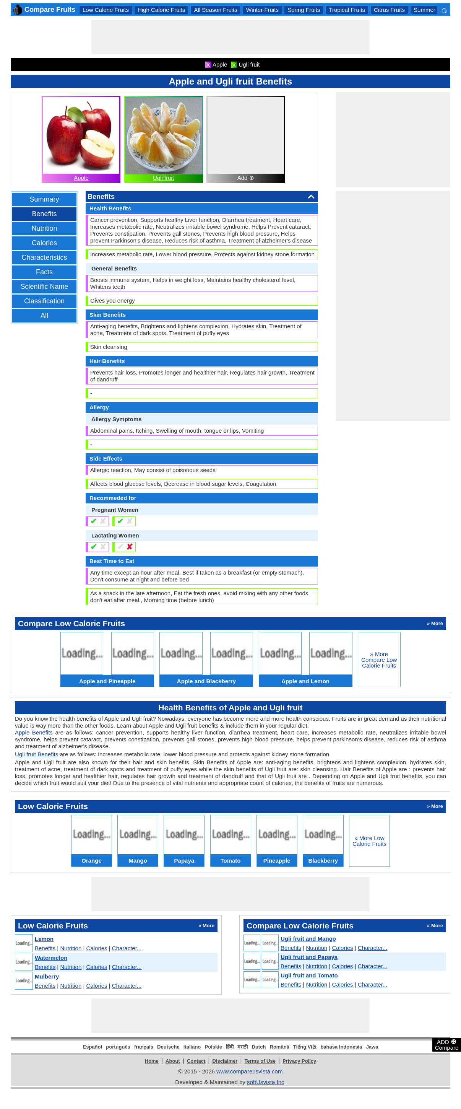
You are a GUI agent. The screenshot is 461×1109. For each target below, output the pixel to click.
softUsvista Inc (265, 1082)
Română (279, 1047)
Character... (127, 948)
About (173, 1061)
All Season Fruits (215, 10)
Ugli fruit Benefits (36, 754)
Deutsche (168, 1047)
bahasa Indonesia (341, 1047)
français (143, 1047)
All (44, 315)
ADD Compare (447, 1044)
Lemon (44, 939)
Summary (44, 199)
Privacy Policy (299, 1061)
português (118, 1047)
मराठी (242, 1047)
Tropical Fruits (347, 10)
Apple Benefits (34, 732)
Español (92, 1047)
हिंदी (230, 1047)
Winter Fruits (262, 10)
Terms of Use (260, 1061)
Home (152, 1061)
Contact (196, 1061)
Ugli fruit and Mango (308, 938)
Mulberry (47, 976)
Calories (44, 243)
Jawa (372, 1047)
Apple (81, 177)
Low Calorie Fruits (106, 10)
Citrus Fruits (389, 10)
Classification (44, 301)
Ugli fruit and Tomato (309, 975)
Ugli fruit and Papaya (309, 957)
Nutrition (44, 228)
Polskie (213, 1047)
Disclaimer (224, 1061)
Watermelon (51, 957)
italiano (192, 1047)
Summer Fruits (432, 10)
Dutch (259, 1047)
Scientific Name (44, 286)
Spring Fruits (303, 10)
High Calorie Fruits (161, 10)
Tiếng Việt (305, 1047)
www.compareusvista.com (249, 1071)
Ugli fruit (163, 177)
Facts (44, 272)
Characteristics (44, 257)
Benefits (44, 214)
